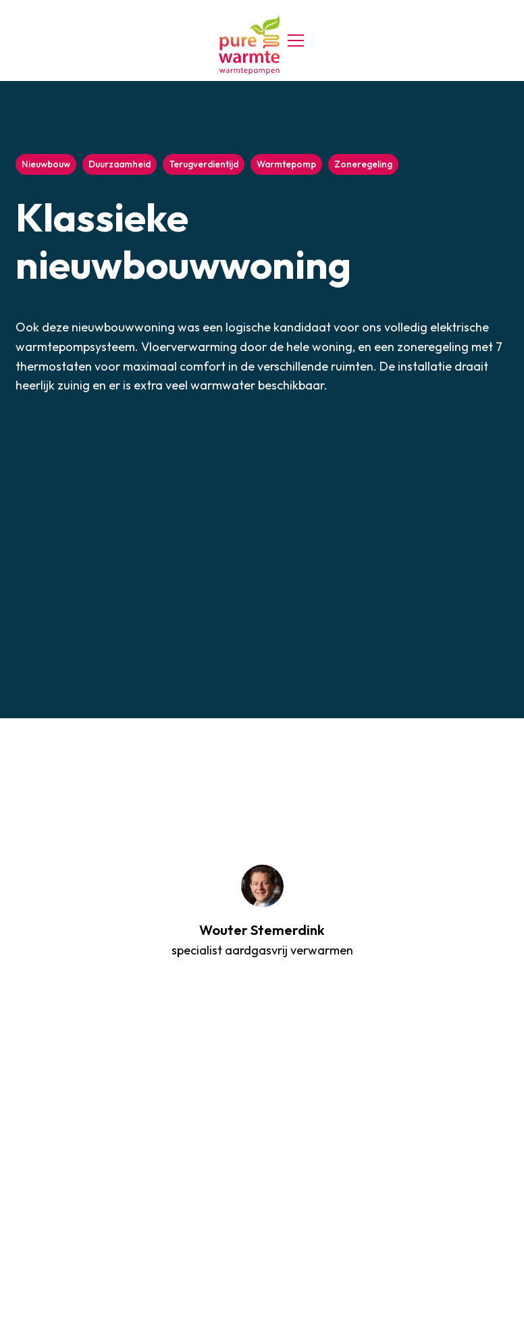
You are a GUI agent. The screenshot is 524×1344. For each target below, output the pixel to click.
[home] (249, 44)
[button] (293, 40)
